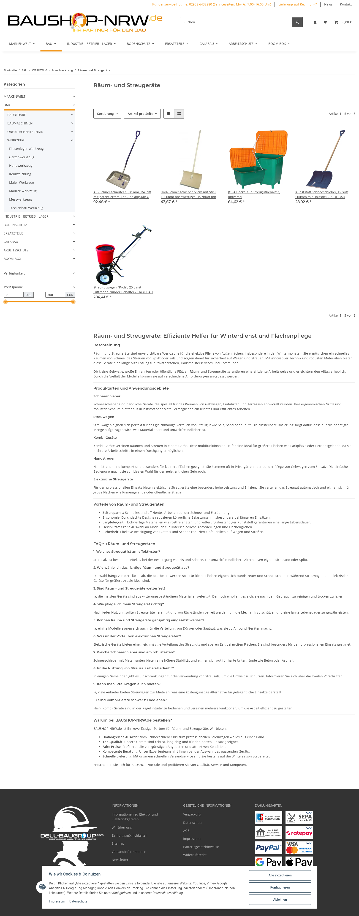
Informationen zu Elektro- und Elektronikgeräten (135, 816)
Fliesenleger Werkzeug (26, 148)
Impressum (58, 902)
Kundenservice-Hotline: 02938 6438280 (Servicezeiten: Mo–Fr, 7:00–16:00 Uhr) (211, 4)
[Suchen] (236, 22)
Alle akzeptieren (279, 876)
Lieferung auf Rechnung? (297, 4)
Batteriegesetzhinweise (201, 847)
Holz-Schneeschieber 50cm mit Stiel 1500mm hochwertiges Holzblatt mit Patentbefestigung (188, 194)
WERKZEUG (15, 140)
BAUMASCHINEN (20, 123)
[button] (315, 22)
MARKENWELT (14, 96)
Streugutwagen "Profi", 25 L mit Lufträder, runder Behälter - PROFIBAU (123, 289)
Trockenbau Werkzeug (26, 208)
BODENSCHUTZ (15, 225)
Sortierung (105, 113)
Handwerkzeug (21, 165)
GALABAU (11, 242)
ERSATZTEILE (13, 233)
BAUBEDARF (16, 115)
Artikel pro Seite (140, 113)
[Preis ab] (14, 295)
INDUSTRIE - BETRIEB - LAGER (26, 216)
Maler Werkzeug (21, 182)
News (328, 4)
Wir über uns (122, 827)
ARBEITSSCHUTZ (16, 250)
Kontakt (346, 4)
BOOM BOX (12, 258)
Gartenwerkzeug (21, 157)
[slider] (5, 302)
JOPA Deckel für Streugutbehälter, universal (254, 194)
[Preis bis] (55, 295)
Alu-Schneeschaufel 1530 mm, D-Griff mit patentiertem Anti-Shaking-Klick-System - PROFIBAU (122, 194)
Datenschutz (79, 902)
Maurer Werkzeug (23, 191)
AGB (186, 830)
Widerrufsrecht (195, 855)
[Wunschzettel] (325, 22)
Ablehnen (279, 900)
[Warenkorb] (343, 22)
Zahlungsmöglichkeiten (129, 835)
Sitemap (118, 843)
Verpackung (192, 814)
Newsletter (120, 859)
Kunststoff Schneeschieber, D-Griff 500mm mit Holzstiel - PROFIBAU (321, 194)
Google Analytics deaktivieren (144, 910)
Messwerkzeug (20, 199)
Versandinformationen (129, 851)
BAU (7, 105)
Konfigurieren (279, 888)
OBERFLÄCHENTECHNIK (25, 131)
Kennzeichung (20, 174)
